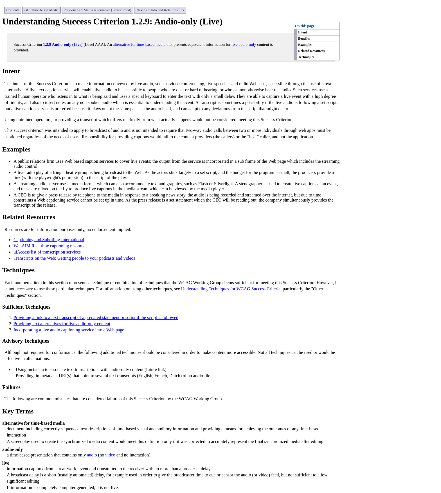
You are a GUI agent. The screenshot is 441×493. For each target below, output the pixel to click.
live (234, 44)
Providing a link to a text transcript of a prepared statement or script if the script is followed (96, 317)
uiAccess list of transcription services (47, 252)
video (110, 455)
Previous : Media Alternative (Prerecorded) (97, 10)
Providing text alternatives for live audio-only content (62, 323)
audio (92, 455)
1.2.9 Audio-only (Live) (63, 44)
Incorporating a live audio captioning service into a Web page (69, 329)
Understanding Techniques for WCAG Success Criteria (230, 288)
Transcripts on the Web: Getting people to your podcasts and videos (74, 258)
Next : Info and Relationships (160, 10)
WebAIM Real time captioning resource (50, 245)
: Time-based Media (41, 10)
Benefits (304, 38)
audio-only (247, 44)
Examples (305, 45)
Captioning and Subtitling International (49, 239)
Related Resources (311, 51)
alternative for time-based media (139, 44)
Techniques (306, 57)
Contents (12, 10)
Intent (302, 32)
